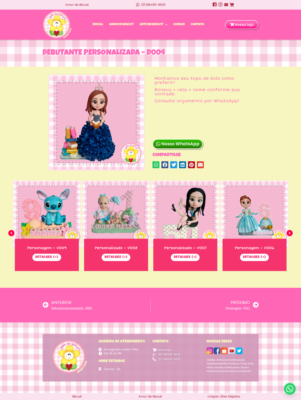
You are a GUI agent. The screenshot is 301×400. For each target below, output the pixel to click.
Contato (197, 24)
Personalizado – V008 (116, 248)
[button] (156, 141)
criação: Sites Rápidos (223, 396)
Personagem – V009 (47, 248)
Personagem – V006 (254, 248)
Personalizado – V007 (185, 248)
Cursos (179, 24)
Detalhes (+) (46, 257)
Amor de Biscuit (121, 24)
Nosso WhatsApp (177, 123)
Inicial (98, 24)
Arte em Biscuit (153, 25)
